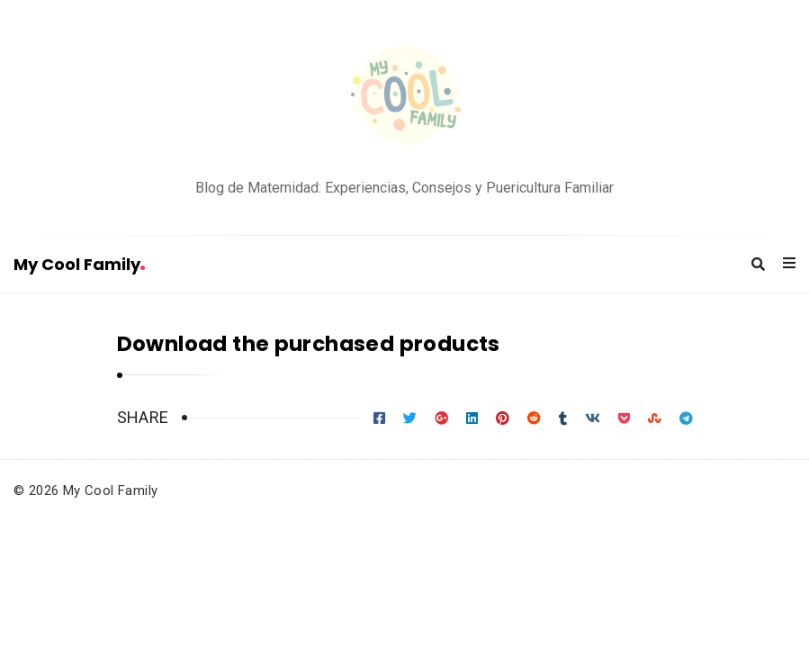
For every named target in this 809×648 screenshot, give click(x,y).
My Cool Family (79, 264)
